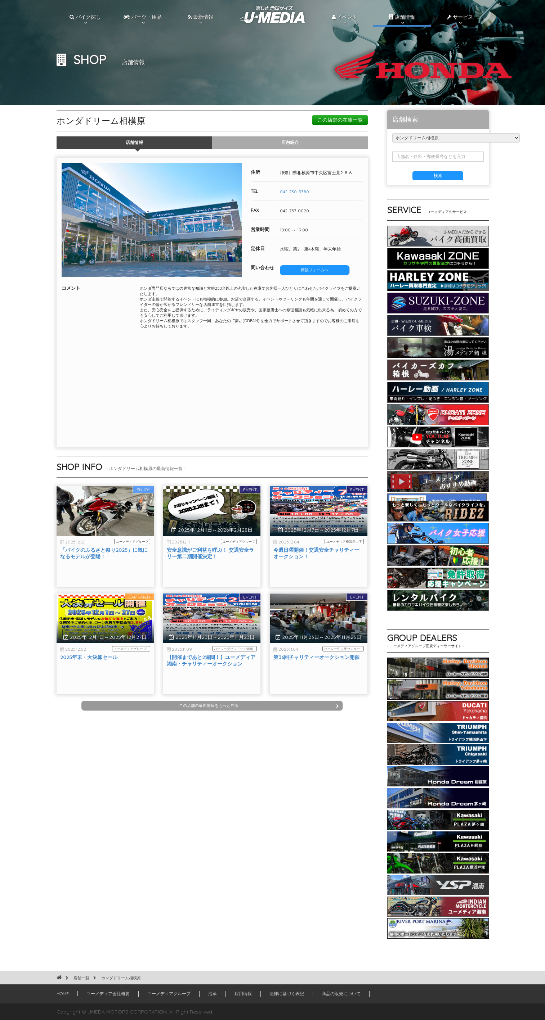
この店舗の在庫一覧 (340, 120)
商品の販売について (341, 993)
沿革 (212, 993)
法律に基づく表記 (286, 993)
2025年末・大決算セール (88, 674)
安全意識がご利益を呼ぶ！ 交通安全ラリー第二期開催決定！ (210, 569)
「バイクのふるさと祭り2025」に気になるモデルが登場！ (104, 569)
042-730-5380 (294, 191)
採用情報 (243, 993)
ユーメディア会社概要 (108, 993)
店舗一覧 (81, 977)
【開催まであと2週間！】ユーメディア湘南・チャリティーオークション (211, 677)
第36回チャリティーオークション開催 (316, 674)
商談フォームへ (315, 269)
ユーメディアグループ (169, 993)
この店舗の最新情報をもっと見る (259, 705)
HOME (63, 993)
